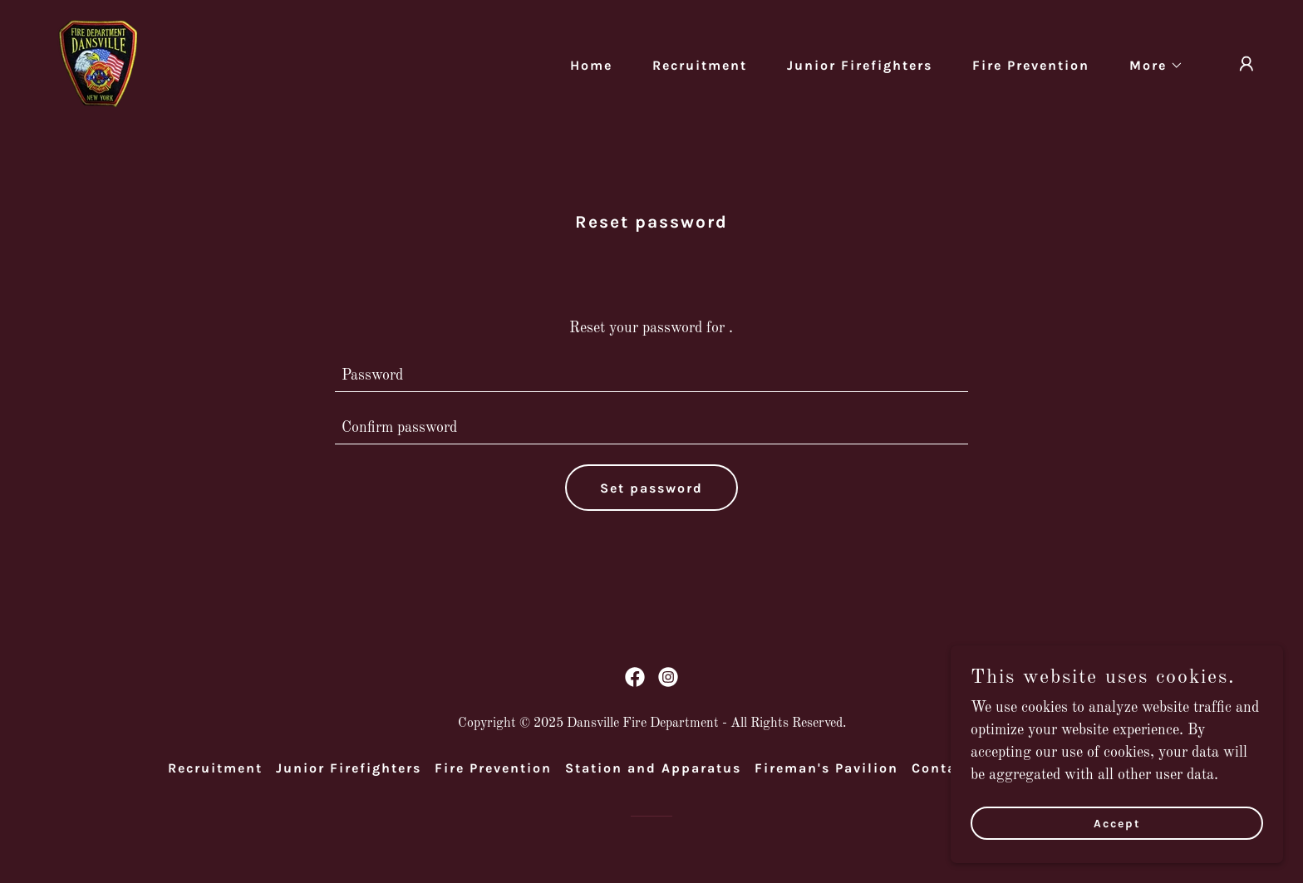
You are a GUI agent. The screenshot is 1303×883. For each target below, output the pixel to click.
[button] (1149, 66)
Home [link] (591, 65)
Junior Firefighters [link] (859, 65)
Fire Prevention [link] (1030, 65)
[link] (98, 63)
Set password (651, 488)
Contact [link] (941, 768)
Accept (1117, 824)
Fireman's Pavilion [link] (826, 768)
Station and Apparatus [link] (653, 768)
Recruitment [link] (699, 65)
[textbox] (652, 376)
